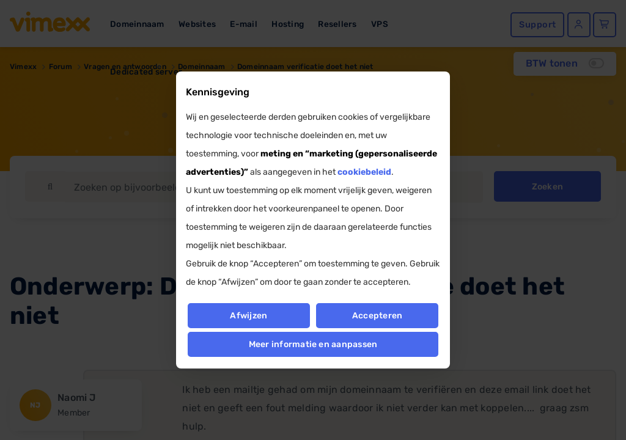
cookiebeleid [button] (364, 172)
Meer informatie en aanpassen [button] (313, 344)
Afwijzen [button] (248, 315)
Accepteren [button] (377, 315)
